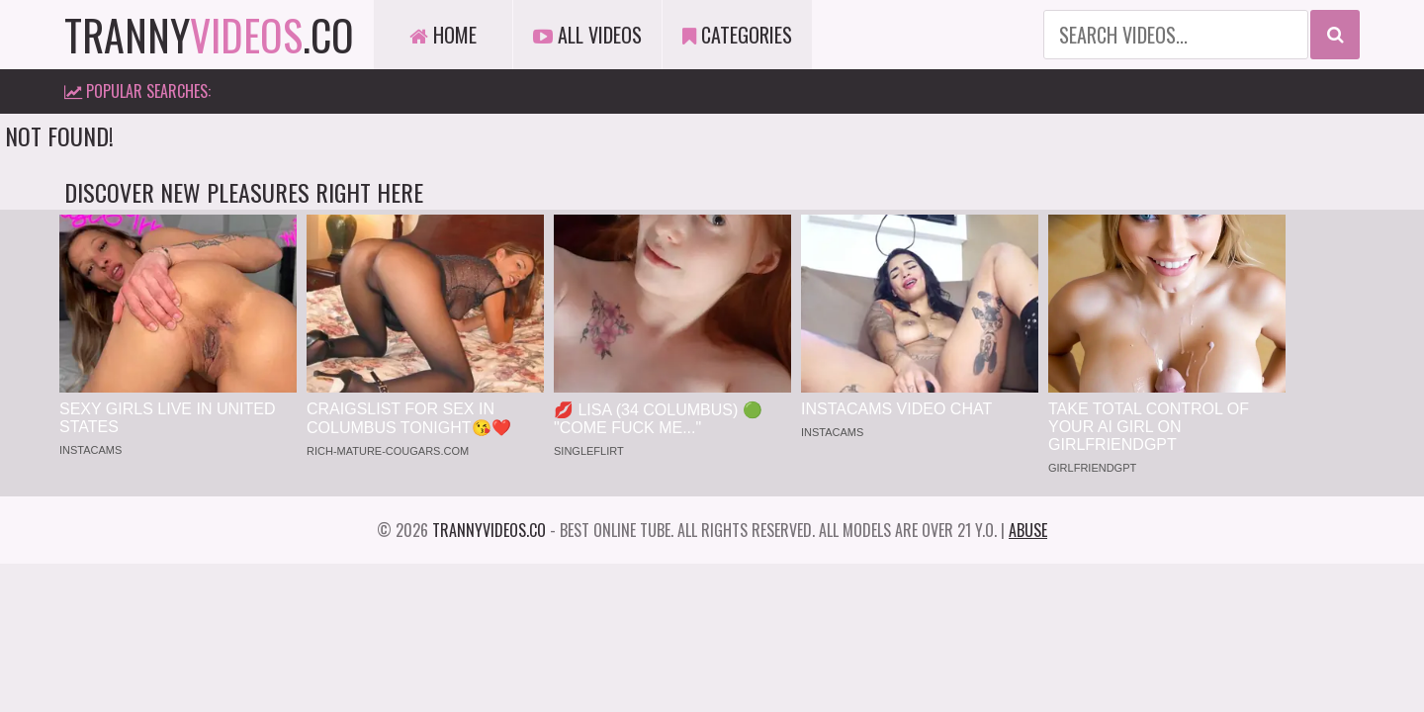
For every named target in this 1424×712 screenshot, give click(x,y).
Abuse (1028, 530)
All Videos (587, 34)
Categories (737, 34)
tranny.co (209, 34)
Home (443, 34)
